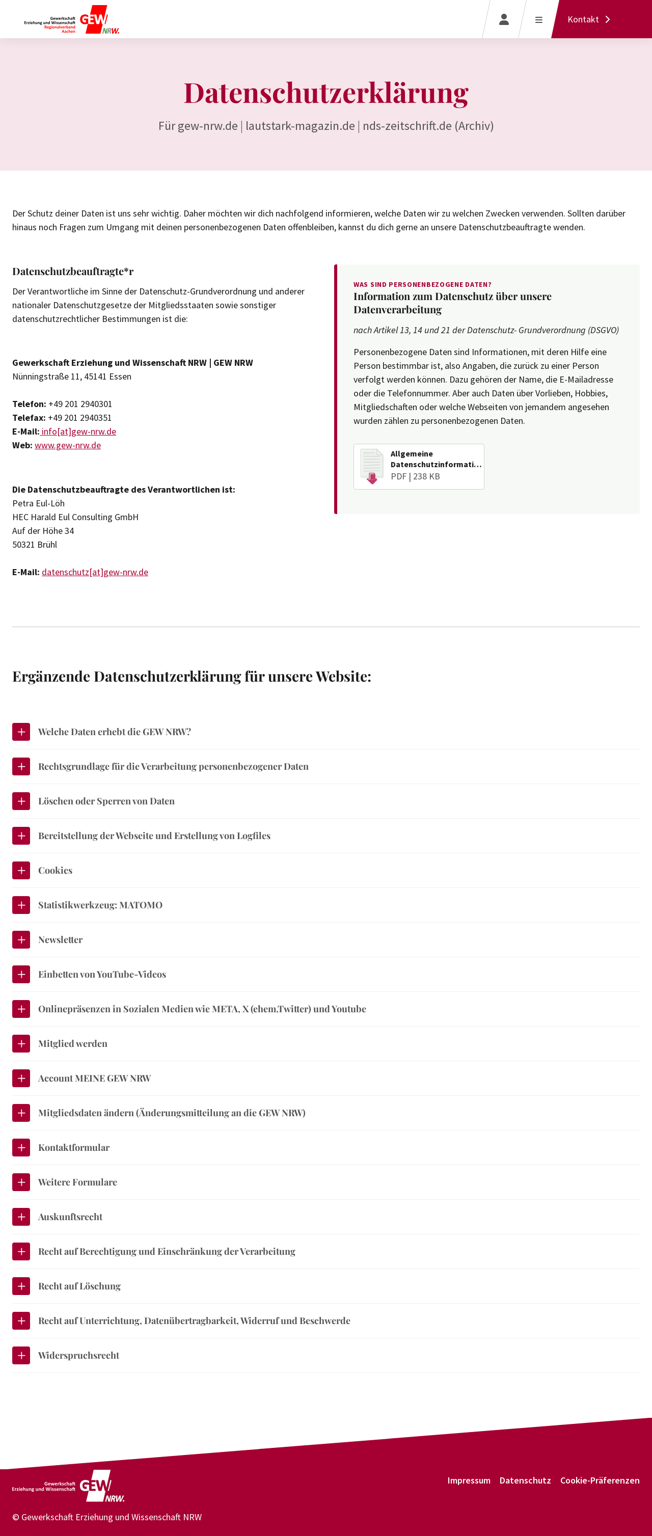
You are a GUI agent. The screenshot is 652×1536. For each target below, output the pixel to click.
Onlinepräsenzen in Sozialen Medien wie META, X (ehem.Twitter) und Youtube (189, 1009)
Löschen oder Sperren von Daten (93, 801)
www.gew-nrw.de (68, 445)
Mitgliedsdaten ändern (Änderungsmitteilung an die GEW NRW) (159, 1113)
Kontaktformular (61, 1147)
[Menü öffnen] (538, 19)
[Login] (504, 19)
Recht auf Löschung (66, 1286)
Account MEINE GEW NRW (81, 1078)
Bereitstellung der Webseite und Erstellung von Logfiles (141, 836)
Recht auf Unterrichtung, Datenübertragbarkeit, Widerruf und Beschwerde (181, 1321)
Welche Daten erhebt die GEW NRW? (101, 732)
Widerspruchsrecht (65, 1355)
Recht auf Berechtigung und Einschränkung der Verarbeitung (153, 1251)
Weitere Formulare (64, 1182)
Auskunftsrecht (57, 1217)
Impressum (469, 1480)
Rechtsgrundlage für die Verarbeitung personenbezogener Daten (160, 766)
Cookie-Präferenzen (600, 1480)
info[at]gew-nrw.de (78, 431)
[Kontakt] (591, 19)
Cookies (42, 870)
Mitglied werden (59, 1044)
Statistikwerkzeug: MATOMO (87, 905)
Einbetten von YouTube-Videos (89, 974)
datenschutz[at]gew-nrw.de (95, 572)
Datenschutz (525, 1480)
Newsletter (47, 940)
